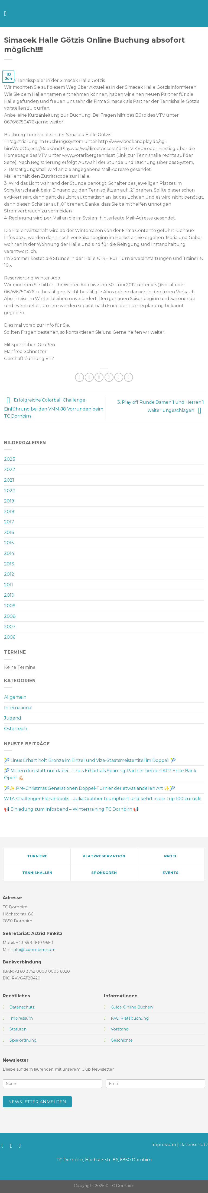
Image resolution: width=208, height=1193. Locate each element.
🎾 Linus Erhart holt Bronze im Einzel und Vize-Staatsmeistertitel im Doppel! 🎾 (90, 760)
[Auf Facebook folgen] (4, 1146)
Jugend (12, 718)
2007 (9, 626)
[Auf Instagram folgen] (13, 1146)
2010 (9, 595)
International (18, 707)
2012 (9, 574)
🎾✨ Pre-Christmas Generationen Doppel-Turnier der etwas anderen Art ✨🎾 (89, 788)
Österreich (15, 728)
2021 (9, 480)
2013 (9, 564)
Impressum (163, 1144)
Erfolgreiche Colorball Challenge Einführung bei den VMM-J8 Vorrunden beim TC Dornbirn (53, 408)
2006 (9, 637)
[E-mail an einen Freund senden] (109, 377)
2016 (9, 532)
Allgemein (15, 697)
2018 (9, 511)
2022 (9, 469)
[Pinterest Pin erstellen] (118, 377)
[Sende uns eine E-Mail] (21, 1146)
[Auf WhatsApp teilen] (79, 377)
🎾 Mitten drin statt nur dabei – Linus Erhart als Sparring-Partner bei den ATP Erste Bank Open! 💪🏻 (100, 774)
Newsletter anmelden (37, 1101)
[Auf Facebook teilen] (89, 377)
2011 (8, 584)
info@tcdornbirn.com (34, 949)
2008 (10, 616)
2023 (9, 459)
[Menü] (7, 13)
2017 (9, 521)
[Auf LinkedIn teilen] (128, 377)
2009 (9, 605)
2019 (9, 501)
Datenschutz (194, 1144)
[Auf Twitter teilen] (99, 377)
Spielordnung (23, 1040)
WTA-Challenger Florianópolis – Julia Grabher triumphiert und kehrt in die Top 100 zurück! (102, 798)
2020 (9, 490)
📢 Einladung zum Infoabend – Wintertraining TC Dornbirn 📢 (71, 809)
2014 (9, 553)
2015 (9, 542)
